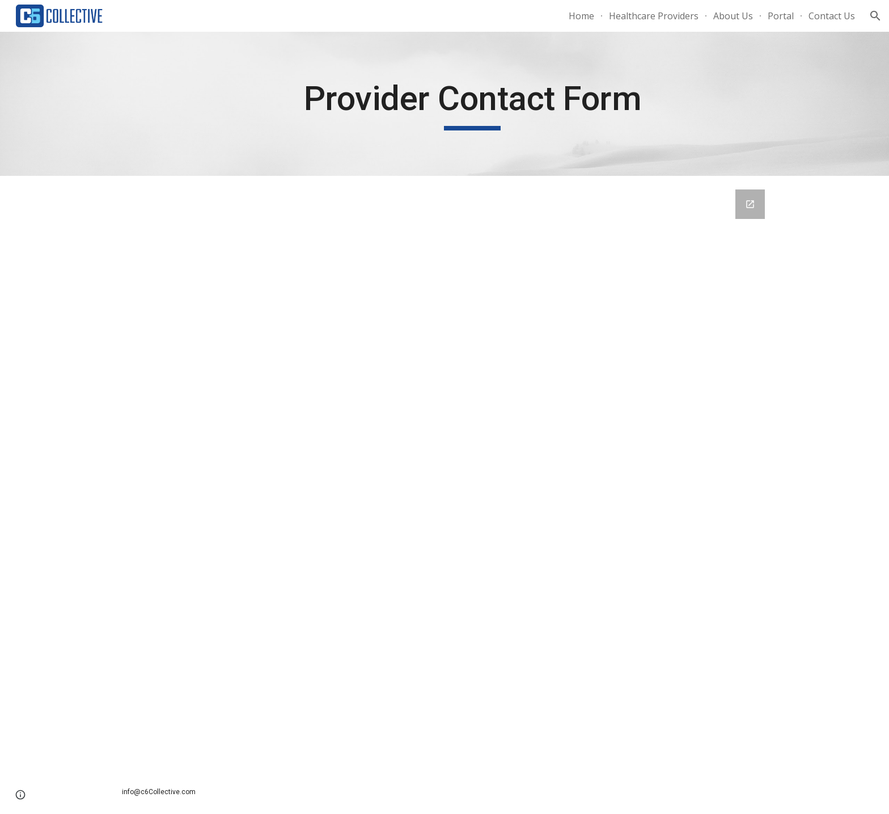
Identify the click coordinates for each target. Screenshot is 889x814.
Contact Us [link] (831, 16)
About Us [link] (733, 16)
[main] (472, 104)
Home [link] (581, 16)
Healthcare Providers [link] (653, 16)
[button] (875, 15)
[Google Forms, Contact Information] (444, 472)
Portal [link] (781, 16)
